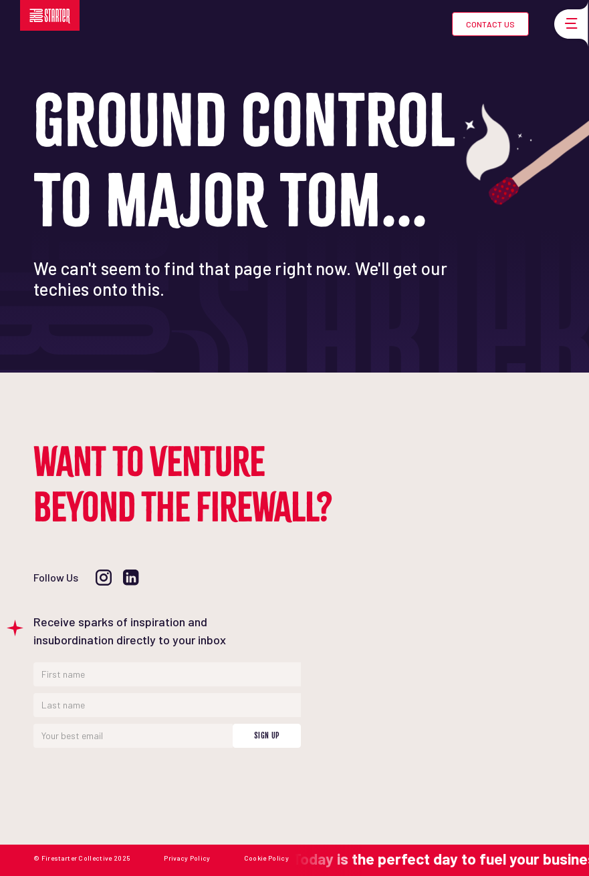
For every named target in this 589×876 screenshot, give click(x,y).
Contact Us (490, 24)
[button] (569, 24)
